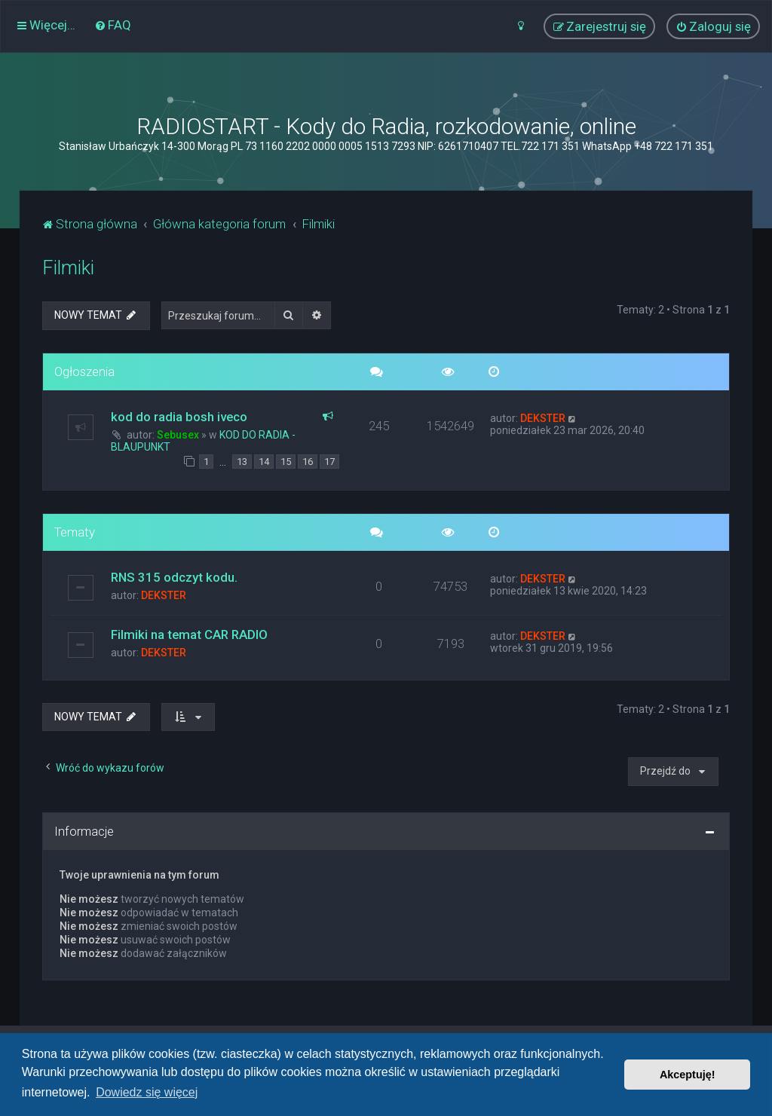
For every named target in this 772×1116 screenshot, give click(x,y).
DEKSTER (542, 418)
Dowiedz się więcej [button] (147, 1092)
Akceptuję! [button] (687, 1075)
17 (329, 461)
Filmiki (68, 268)
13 (242, 461)
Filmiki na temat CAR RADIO (189, 634)
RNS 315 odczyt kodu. (174, 577)
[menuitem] (112, 25)
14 (264, 461)
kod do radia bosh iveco (179, 416)
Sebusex (178, 435)
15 (285, 461)
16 (307, 461)
